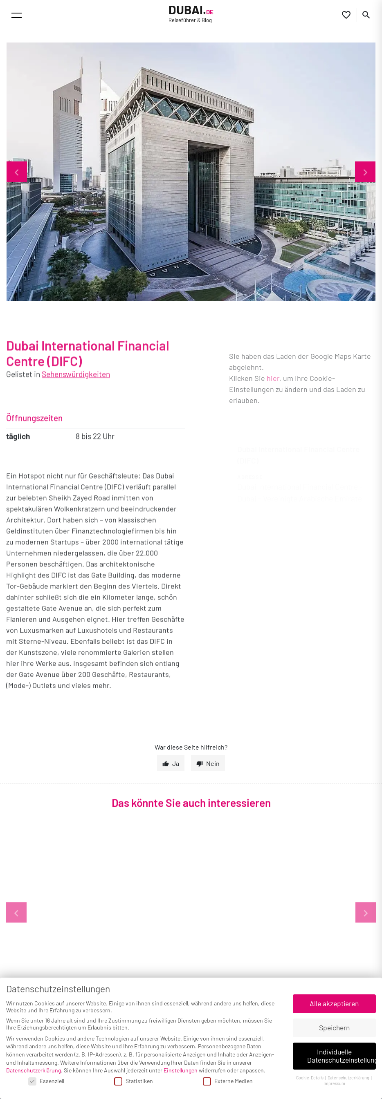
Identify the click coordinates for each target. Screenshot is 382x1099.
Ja (175, 763)
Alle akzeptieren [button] (334, 1003)
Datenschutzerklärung (33, 1070)
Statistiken (133, 1080)
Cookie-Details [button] (310, 1077)
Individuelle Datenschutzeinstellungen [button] (341, 1055)
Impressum (334, 1083)
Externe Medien (228, 1080)
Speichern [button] (334, 1027)
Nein (213, 763)
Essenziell (46, 1080)
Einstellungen (181, 1070)
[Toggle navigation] (17, 15)
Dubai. (191, 13)
